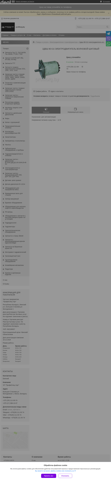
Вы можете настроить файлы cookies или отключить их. (54, 471)
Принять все (48, 476)
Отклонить (65, 476)
